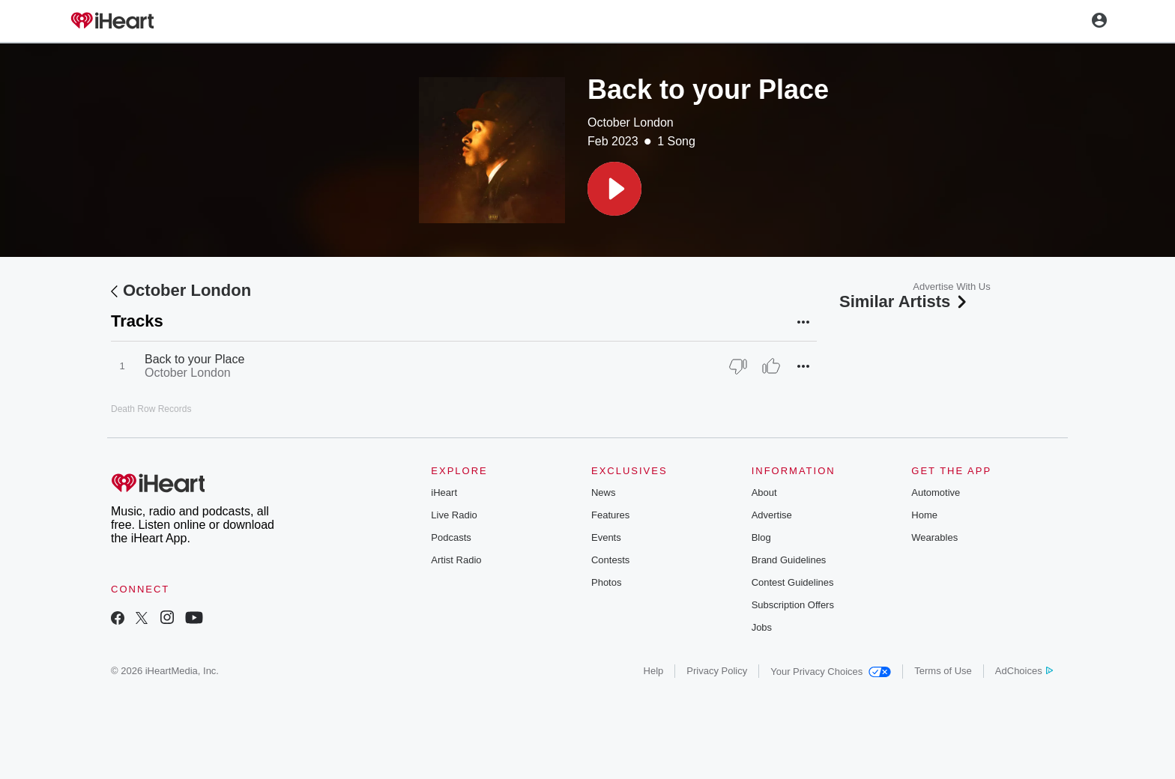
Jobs (762, 627)
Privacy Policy (716, 670)
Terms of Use (943, 670)
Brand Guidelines (789, 560)
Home (924, 515)
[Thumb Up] (771, 366)
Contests (610, 560)
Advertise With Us (951, 286)
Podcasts (451, 537)
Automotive (935, 492)
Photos (606, 582)
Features (610, 515)
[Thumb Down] (738, 366)
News (603, 492)
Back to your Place (194, 359)
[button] (614, 189)
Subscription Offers (793, 604)
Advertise (772, 515)
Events (606, 537)
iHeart (444, 492)
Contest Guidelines (793, 582)
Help (654, 670)
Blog (761, 537)
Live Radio (454, 515)
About (764, 492)
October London (631, 122)
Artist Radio (456, 560)
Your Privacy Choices (830, 671)
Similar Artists (904, 301)
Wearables (934, 537)
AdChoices (1024, 670)
